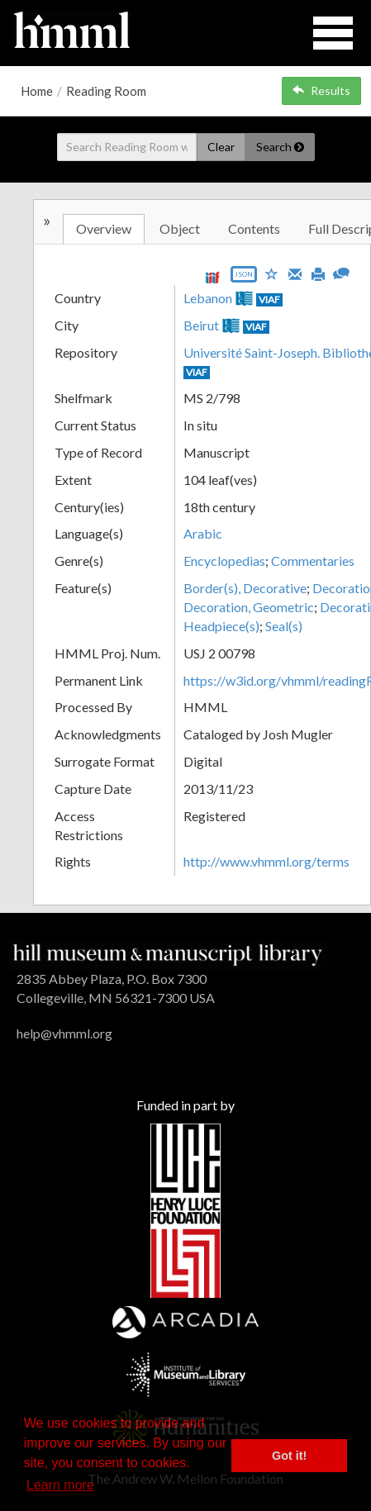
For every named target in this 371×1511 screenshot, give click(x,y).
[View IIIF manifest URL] (212, 277)
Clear (221, 147)
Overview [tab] (103, 228)
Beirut (201, 325)
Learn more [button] (60, 1485)
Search (280, 147)
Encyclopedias (224, 560)
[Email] (295, 272)
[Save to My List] (271, 273)
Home (37, 90)
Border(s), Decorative (245, 588)
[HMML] (167, 953)
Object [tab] (179, 228)
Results (321, 90)
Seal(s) (283, 626)
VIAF (269, 299)
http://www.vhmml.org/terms (266, 861)
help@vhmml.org (64, 1033)
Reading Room (106, 90)
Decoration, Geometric (248, 607)
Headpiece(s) (221, 626)
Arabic (202, 533)
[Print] (318, 272)
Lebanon (207, 298)
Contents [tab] (254, 228)
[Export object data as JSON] (244, 278)
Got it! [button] (289, 1455)
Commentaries (312, 560)
